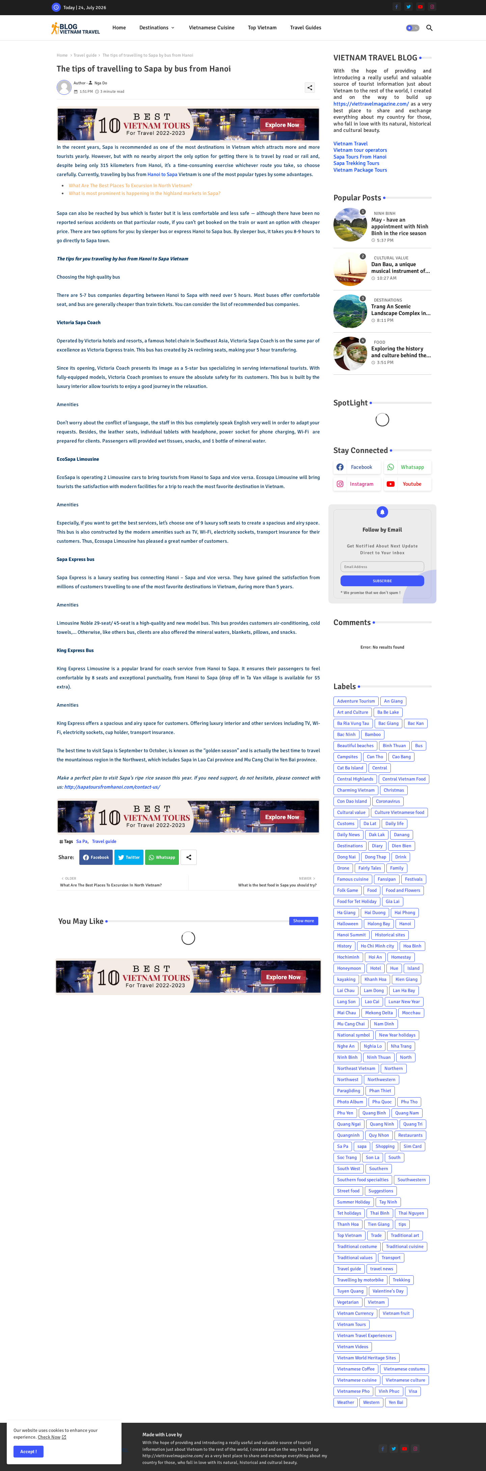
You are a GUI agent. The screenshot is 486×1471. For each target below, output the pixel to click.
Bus (419, 745)
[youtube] (420, 6)
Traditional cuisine (405, 1246)
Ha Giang (346, 912)
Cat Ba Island (350, 768)
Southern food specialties (362, 1180)
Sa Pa (81, 841)
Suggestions (381, 1191)
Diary (377, 846)
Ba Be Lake (388, 712)
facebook (361, 467)
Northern (393, 1068)
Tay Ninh (388, 1202)
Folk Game (347, 890)
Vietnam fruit (396, 1313)
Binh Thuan (394, 745)
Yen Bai (396, 1402)
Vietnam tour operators (360, 150)
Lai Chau (346, 990)
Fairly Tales (369, 868)
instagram (362, 484)
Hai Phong (405, 912)
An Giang (393, 701)
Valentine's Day (388, 1291)
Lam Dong (374, 990)
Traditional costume (357, 1246)
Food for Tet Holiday (357, 901)
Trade (376, 1235)
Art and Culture (352, 712)
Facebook (100, 857)
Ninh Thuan (379, 1057)
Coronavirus (388, 801)
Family (397, 868)
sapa (362, 1146)
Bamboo (373, 734)
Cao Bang (401, 757)
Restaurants (410, 1135)
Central (379, 768)
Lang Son (346, 1002)
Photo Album (350, 1102)
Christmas (394, 790)
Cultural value (351, 812)
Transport (391, 1258)
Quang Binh (374, 1113)
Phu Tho (409, 1102)
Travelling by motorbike (360, 1280)
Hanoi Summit (351, 935)
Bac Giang (388, 723)
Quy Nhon (379, 1135)
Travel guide (85, 55)
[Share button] (189, 857)
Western (371, 1402)
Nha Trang (401, 1046)
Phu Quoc (382, 1102)
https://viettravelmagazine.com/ (371, 104)
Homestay (401, 957)
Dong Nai (346, 857)
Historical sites (390, 935)
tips (402, 1224)
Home (119, 27)
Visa (413, 1391)
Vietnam (376, 1302)
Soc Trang (347, 1157)
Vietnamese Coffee (356, 1369)
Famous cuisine (353, 879)
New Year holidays (397, 1035)
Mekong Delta (379, 1013)
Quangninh (348, 1135)
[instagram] (432, 6)
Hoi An (375, 957)
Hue (394, 968)
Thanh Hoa (348, 1224)
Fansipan (387, 879)
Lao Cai (372, 1002)
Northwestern (382, 1079)
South (394, 1157)
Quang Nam (407, 1113)
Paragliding (348, 1091)
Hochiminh (348, 957)
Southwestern (412, 1180)
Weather (345, 1402)
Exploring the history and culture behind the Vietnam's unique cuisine (398, 352)
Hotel (375, 968)
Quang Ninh (382, 1124)
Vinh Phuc (389, 1391)
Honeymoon (349, 968)
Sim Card (413, 1146)
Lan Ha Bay (404, 990)
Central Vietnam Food (404, 779)
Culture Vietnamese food (399, 812)
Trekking (401, 1280)
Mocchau (411, 1013)
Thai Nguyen (411, 1213)
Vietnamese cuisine (212, 27)
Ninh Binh (347, 1057)
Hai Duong (374, 912)
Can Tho (375, 757)
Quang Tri (413, 1124)
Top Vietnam (262, 27)
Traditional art (405, 1235)
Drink (400, 857)
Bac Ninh (346, 734)
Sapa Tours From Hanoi (359, 156)
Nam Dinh (384, 1024)
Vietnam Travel (350, 143)
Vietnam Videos (352, 1347)
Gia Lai (393, 901)
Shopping (385, 1146)
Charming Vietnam (356, 790)
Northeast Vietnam (356, 1068)
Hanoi (405, 924)
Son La (372, 1157)
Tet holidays (349, 1213)
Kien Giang (406, 979)
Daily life (394, 823)
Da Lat (369, 823)
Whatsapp (165, 857)
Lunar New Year (404, 1002)
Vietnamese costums (404, 1369)
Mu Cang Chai (351, 1024)
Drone (343, 868)
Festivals (414, 879)
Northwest (347, 1079)
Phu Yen (345, 1113)
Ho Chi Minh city (377, 946)
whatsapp (412, 467)
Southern (378, 1168)
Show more (303, 921)
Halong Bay (379, 924)
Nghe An (346, 1046)
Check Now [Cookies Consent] (49, 1437)
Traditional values (355, 1258)
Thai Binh (379, 1213)
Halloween (347, 924)
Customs (345, 823)
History (344, 946)
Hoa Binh (412, 946)
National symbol (353, 1035)
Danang (401, 835)
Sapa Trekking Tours (356, 163)
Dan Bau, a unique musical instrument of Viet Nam (398, 268)
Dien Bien (401, 846)
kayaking (346, 979)
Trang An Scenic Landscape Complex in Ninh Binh (398, 310)
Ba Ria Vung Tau (353, 723)
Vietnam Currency (355, 1313)
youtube (412, 484)
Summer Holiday (353, 1202)
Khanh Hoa (375, 979)
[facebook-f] (397, 6)
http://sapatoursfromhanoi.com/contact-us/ (112, 787)
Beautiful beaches (355, 745)
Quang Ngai (349, 1124)
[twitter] (408, 6)
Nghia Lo (373, 1046)
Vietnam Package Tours (360, 170)
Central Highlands (355, 779)
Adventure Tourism (356, 701)
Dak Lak (377, 835)
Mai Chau (346, 1013)
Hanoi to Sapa (162, 174)
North (406, 1057)
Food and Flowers (403, 890)
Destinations (153, 27)
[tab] (119, 27)
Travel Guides (305, 27)
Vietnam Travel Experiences (364, 1335)
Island (413, 968)
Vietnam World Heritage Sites (366, 1358)
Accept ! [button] (28, 1451)
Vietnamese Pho (353, 1391)
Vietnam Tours (351, 1324)
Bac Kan (416, 723)
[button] (413, 28)
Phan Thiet (380, 1091)
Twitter (133, 857)
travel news (381, 1269)
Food (372, 890)
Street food (348, 1191)
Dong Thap (375, 857)
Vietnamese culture (405, 1380)
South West (348, 1168)
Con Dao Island (352, 801)
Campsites (347, 757)
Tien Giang (378, 1224)
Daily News (348, 835)
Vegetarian (348, 1302)
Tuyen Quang (350, 1291)
